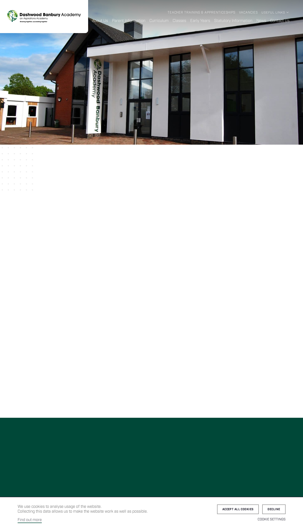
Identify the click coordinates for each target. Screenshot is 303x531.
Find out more (30, 520)
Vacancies (248, 13)
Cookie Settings (272, 519)
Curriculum (159, 20)
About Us (100, 20)
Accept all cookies (238, 509)
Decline (274, 509)
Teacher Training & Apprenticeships (202, 13)
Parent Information (129, 20)
